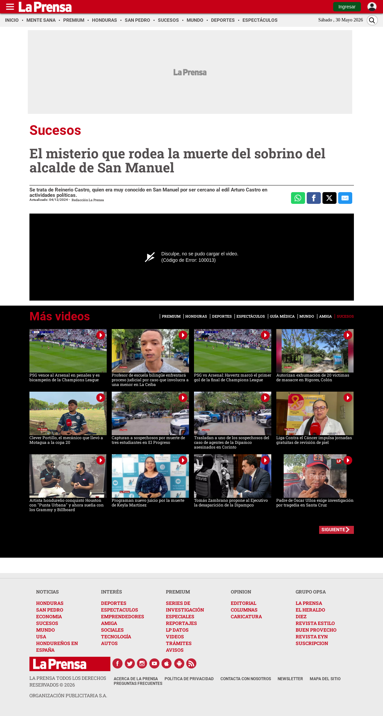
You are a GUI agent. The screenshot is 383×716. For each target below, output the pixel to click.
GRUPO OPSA (311, 591)
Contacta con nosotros (245, 679)
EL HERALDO (310, 610)
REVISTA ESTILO (315, 623)
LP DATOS (177, 630)
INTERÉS (111, 591)
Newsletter (290, 679)
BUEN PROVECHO (316, 630)
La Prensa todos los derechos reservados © (67, 681)
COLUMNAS (244, 610)
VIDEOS (175, 636)
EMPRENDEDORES (122, 616)
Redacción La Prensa (88, 200)
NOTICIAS (47, 591)
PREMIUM (178, 591)
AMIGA (109, 623)
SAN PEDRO (49, 610)
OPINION (241, 591)
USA (41, 636)
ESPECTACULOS (119, 610)
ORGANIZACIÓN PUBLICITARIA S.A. (68, 695)
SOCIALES (112, 630)
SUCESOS (47, 623)
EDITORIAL (243, 603)
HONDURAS (50, 603)
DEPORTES (113, 603)
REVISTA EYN (312, 636)
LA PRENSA (309, 603)
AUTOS (109, 643)
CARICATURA (246, 616)
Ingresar (347, 6)
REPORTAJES (181, 623)
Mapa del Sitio (325, 679)
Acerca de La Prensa (136, 679)
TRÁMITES (179, 643)
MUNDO (45, 630)
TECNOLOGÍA (116, 636)
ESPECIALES (180, 616)
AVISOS (175, 650)
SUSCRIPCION (312, 643)
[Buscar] (372, 20)
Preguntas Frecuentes (138, 683)
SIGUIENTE (333, 529)
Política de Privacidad (189, 679)
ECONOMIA (49, 616)
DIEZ (301, 616)
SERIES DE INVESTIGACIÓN (185, 606)
